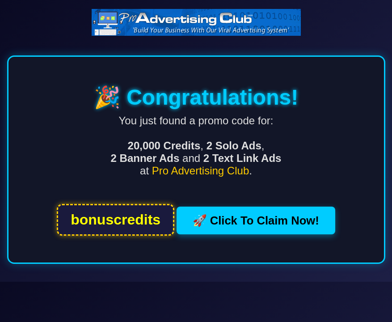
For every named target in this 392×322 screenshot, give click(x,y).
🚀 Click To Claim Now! (256, 220)
